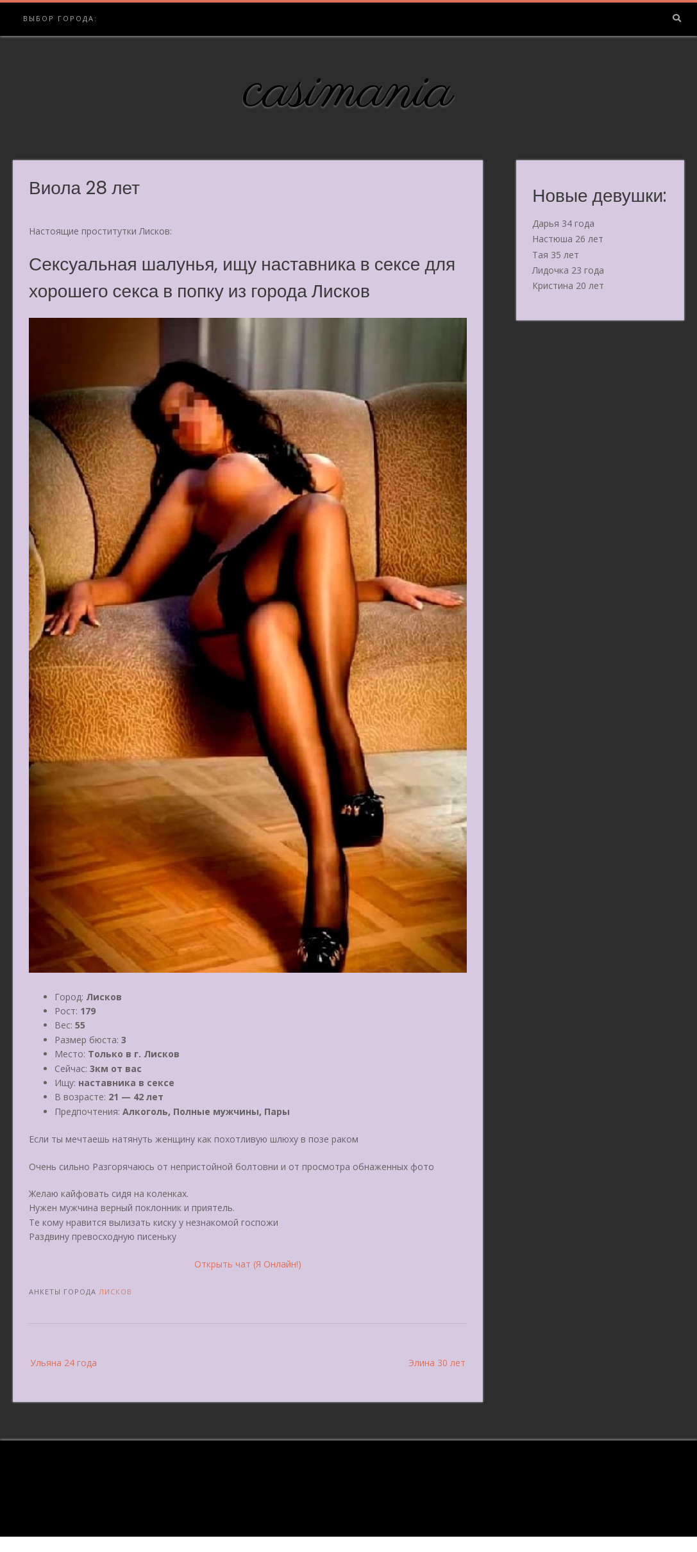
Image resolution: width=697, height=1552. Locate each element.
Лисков (115, 1291)
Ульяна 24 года (63, 1363)
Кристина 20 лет (568, 285)
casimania (348, 92)
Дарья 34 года (563, 223)
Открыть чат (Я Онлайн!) (247, 1264)
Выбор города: (60, 18)
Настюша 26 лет (567, 239)
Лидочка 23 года (568, 270)
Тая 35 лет (555, 255)
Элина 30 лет (437, 1363)
